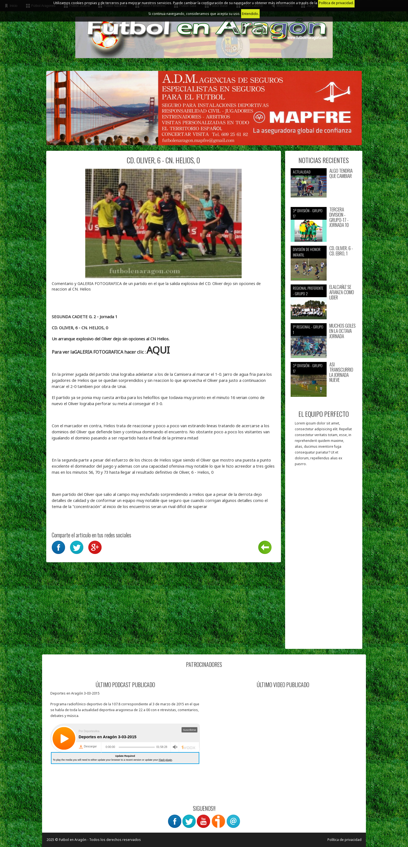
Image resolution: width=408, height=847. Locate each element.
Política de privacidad (344, 839)
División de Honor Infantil (307, 252)
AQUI (158, 349)
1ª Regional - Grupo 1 (308, 329)
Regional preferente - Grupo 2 (308, 290)
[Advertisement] (324, 560)
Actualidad (302, 172)
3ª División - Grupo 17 (307, 213)
